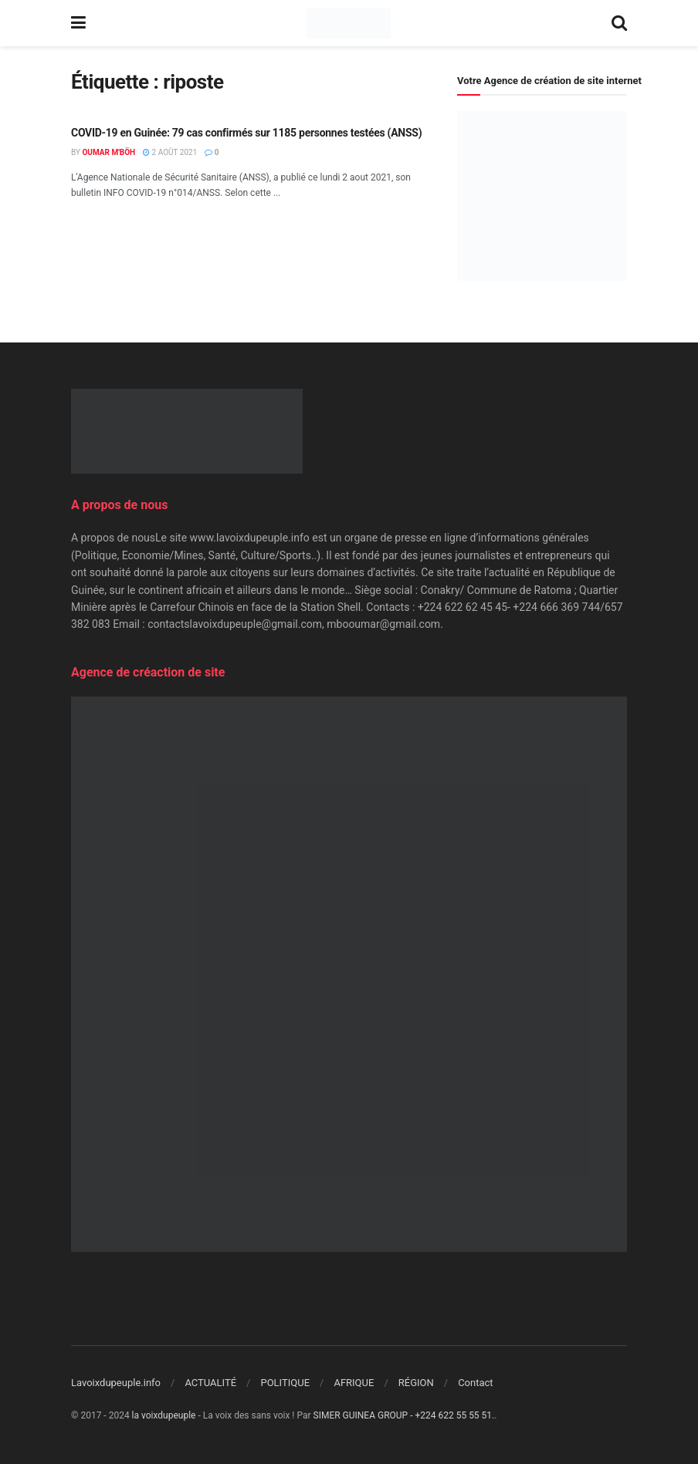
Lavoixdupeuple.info (116, 1382)
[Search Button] (619, 23)
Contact (475, 1382)
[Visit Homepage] (349, 23)
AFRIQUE (354, 1382)
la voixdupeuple (164, 1415)
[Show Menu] (78, 23)
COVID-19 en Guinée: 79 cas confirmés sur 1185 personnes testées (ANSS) (246, 132)
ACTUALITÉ (210, 1382)
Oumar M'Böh (108, 152)
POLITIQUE (285, 1382)
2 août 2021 (170, 152)
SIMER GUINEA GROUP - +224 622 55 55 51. (404, 1415)
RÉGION (416, 1382)
